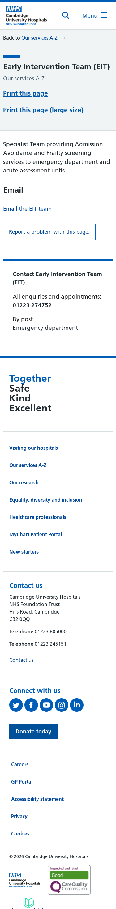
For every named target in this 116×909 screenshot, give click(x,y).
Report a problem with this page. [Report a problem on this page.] (49, 232)
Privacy (19, 816)
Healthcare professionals (37, 517)
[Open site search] (66, 15)
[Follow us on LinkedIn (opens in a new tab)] (77, 705)
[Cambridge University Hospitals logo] (29, 15)
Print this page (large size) (43, 110)
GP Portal (21, 782)
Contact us (21, 660)
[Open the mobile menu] (94, 15)
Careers (19, 764)
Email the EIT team (27, 208)
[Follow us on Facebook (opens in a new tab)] (32, 705)
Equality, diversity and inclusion (45, 500)
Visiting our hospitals (33, 448)
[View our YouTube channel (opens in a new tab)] (47, 705)
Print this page (25, 93)
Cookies (20, 833)
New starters (24, 552)
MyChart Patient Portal (35, 534)
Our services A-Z (39, 38)
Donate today (33, 731)
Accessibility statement (37, 799)
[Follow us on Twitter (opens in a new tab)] (16, 705)
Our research (24, 482)
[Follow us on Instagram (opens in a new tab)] (62, 705)
